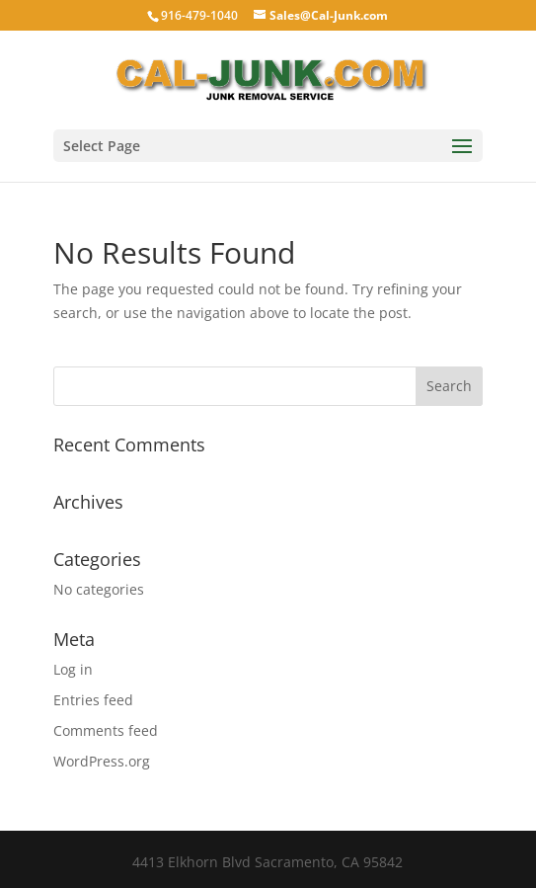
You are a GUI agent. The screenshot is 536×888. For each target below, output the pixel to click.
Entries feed (93, 699)
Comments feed (105, 730)
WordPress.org (101, 761)
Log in (73, 669)
